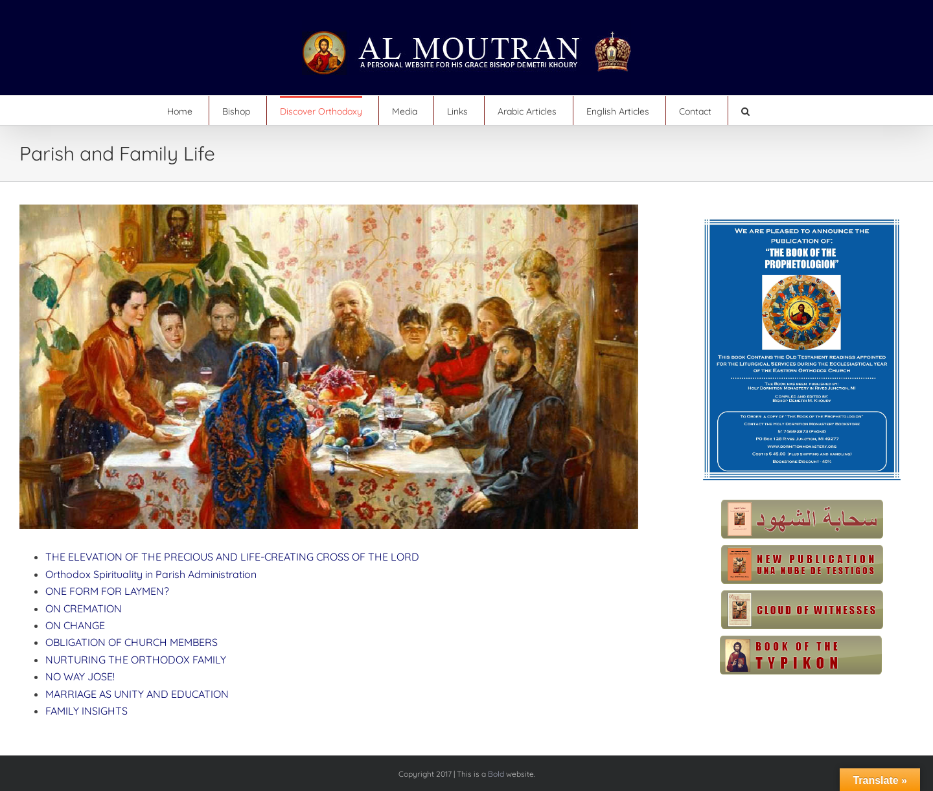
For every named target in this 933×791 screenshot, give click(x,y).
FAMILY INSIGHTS (86, 710)
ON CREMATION (83, 608)
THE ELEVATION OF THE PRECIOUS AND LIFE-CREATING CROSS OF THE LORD (232, 556)
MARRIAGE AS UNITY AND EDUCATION (137, 693)
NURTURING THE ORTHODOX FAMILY (135, 659)
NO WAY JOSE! (80, 676)
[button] (745, 110)
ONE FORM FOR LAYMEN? (107, 591)
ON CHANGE (75, 625)
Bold (496, 774)
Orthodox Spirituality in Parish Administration (151, 574)
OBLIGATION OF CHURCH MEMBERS (131, 642)
